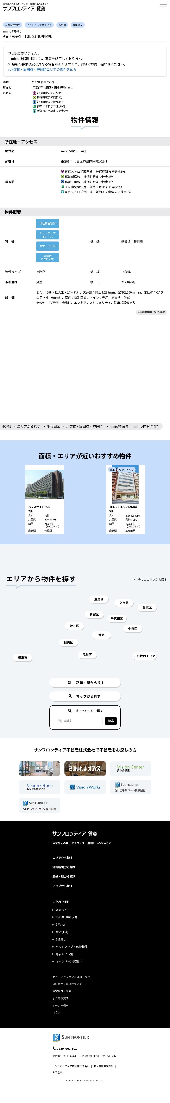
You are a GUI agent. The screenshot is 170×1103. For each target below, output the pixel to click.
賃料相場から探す (64, 867)
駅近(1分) (62, 932)
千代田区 (53, 426)
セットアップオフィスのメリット (72, 977)
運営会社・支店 (61, 991)
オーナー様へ (60, 1005)
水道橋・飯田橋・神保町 (84, 426)
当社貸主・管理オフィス (67, 984)
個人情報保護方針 (103, 1066)
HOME (6, 426)
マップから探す (62, 886)
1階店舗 (61, 924)
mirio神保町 (119, 426)
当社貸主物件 (47, 223)
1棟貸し (61, 939)
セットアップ (47, 234)
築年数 (47, 257)
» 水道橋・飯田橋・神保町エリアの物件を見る (42, 69)
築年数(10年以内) (67, 917)
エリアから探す (28, 426)
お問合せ (57, 1072)
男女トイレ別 (47, 246)
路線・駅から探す (64, 876)
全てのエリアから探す (152, 579)
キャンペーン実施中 (69, 961)
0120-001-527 (67, 1048)
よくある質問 (60, 998)
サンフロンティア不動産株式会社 (70, 1066)
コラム (56, 1012)
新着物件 (61, 910)
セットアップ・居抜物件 (72, 947)
